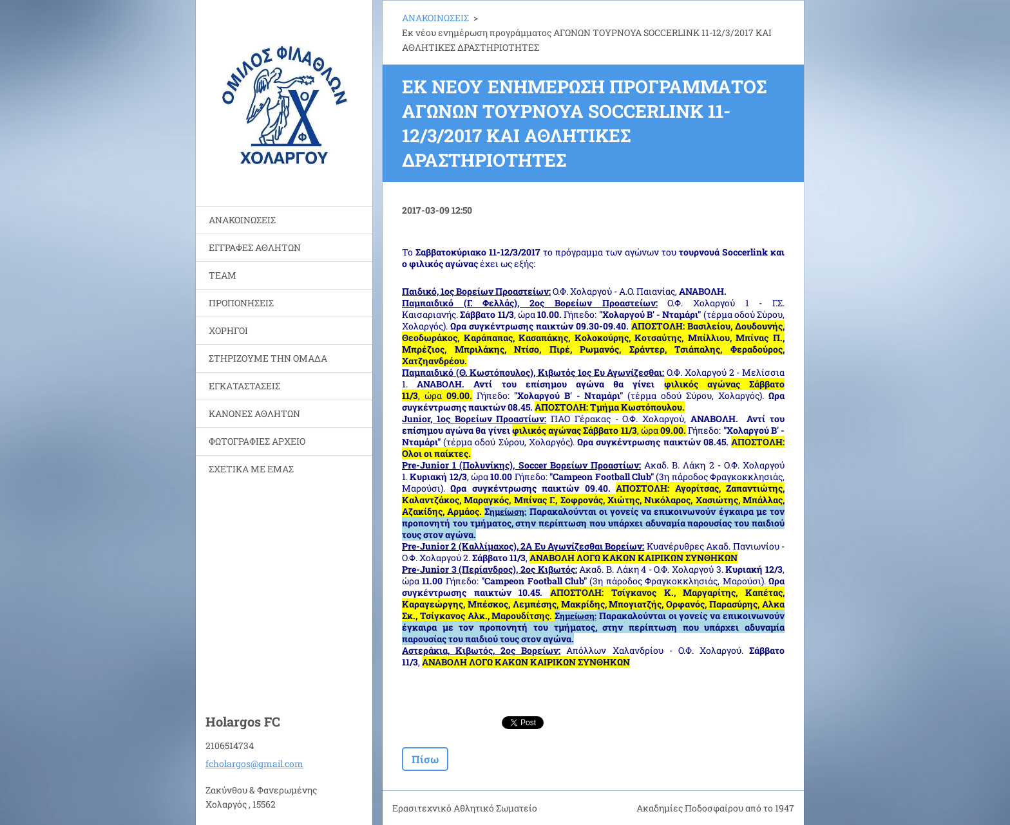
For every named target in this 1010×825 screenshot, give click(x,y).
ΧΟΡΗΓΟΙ (228, 330)
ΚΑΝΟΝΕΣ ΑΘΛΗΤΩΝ (254, 413)
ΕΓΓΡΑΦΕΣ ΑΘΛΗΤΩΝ (255, 247)
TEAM (222, 275)
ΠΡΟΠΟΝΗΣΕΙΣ (241, 303)
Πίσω (425, 759)
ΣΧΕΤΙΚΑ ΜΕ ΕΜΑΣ (251, 469)
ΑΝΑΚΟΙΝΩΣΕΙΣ (242, 220)
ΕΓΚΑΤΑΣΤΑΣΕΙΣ (244, 386)
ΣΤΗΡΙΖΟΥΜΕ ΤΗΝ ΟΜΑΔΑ (268, 358)
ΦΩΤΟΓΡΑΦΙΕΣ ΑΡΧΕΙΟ (257, 441)
